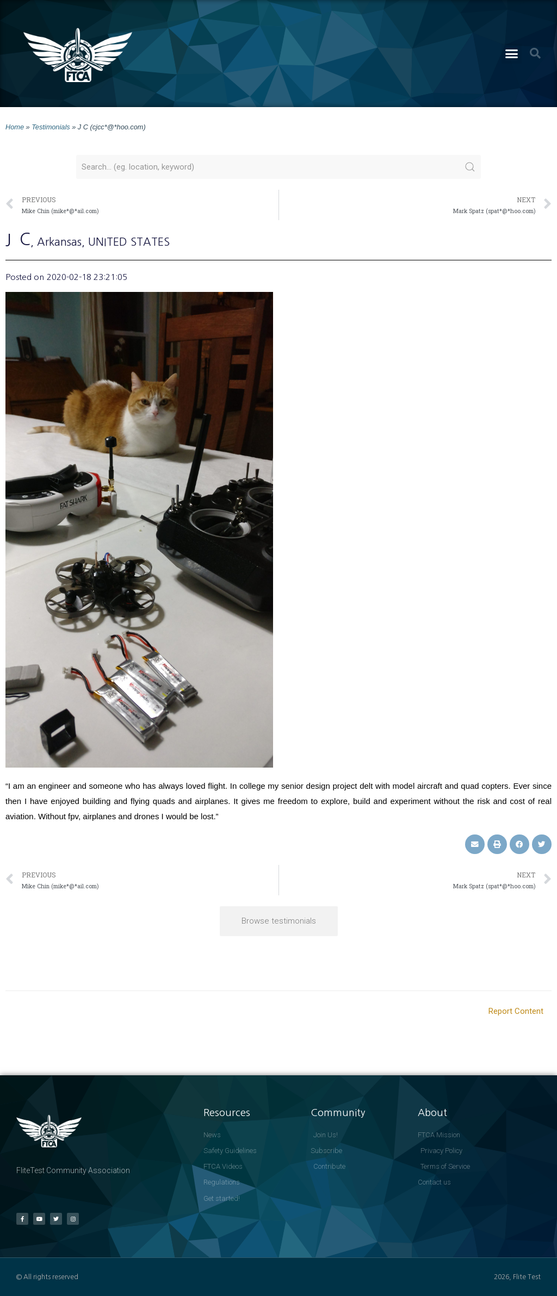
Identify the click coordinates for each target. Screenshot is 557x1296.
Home (14, 127)
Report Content (515, 1011)
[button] (512, 53)
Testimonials (51, 127)
